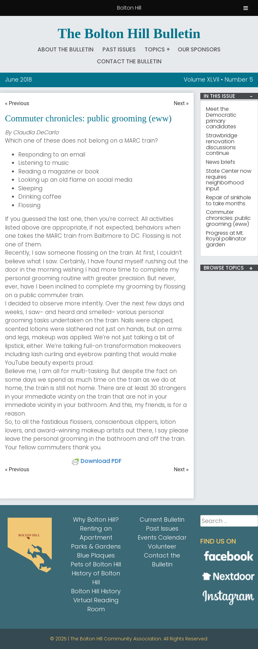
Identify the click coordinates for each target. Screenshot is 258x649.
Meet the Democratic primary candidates (221, 117)
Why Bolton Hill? (96, 519)
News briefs (220, 162)
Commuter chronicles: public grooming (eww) (228, 218)
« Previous (17, 103)
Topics (155, 49)
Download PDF (97, 461)
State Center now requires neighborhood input (228, 179)
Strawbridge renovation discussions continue (221, 144)
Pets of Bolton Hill (96, 564)
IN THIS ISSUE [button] (219, 96)
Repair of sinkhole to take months (228, 200)
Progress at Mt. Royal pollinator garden (226, 239)
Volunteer (162, 546)
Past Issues (119, 49)
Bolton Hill (129, 8)
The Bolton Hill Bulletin (129, 33)
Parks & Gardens (96, 546)
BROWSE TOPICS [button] (224, 268)
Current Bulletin (162, 519)
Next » (181, 103)
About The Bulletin (65, 49)
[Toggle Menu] (246, 8)
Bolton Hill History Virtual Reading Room (96, 600)
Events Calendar (162, 537)
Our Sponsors (199, 49)
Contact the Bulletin (129, 61)
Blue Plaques (96, 555)
